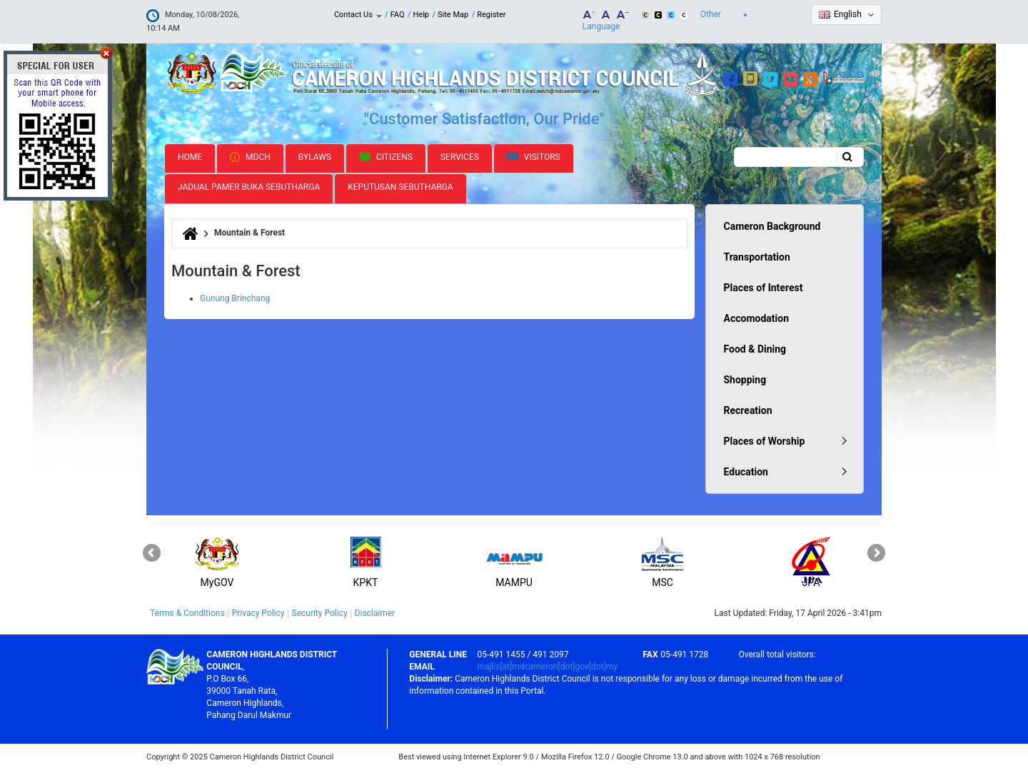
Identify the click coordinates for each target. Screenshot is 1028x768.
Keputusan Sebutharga (400, 186)
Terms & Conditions (187, 612)
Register (491, 14)
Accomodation (757, 317)
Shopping (745, 378)
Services (459, 156)
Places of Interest (763, 286)
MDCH (250, 156)
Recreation (748, 409)
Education (746, 470)
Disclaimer (375, 612)
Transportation (757, 255)
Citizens (386, 156)
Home (190, 156)
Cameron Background (772, 225)
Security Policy (320, 612)
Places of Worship (764, 439)
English (848, 14)
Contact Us (358, 14)
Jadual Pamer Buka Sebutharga (249, 186)
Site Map (453, 14)
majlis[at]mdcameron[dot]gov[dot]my (547, 665)
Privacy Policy (258, 612)
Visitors (533, 156)
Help (421, 14)
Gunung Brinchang (235, 297)
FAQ (397, 14)
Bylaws (314, 156)
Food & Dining (755, 347)
